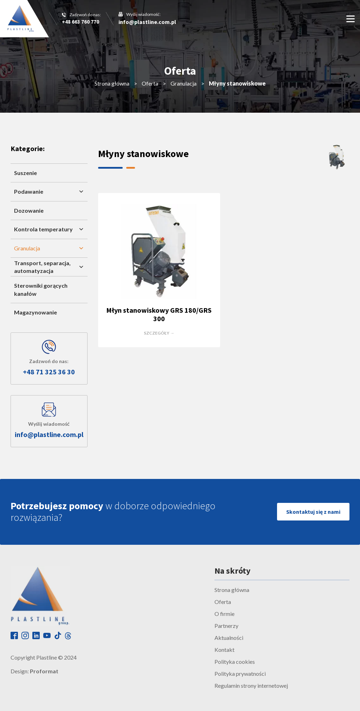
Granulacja (184, 83)
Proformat (44, 671)
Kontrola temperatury (49, 229)
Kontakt (224, 649)
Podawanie (49, 191)
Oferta (150, 83)
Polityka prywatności (240, 673)
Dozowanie (29, 210)
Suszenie (25, 172)
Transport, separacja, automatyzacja (49, 267)
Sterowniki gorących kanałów (41, 289)
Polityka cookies (234, 661)
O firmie (224, 613)
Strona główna (112, 83)
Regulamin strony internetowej (251, 685)
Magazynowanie (35, 312)
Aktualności (228, 637)
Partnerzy (226, 625)
